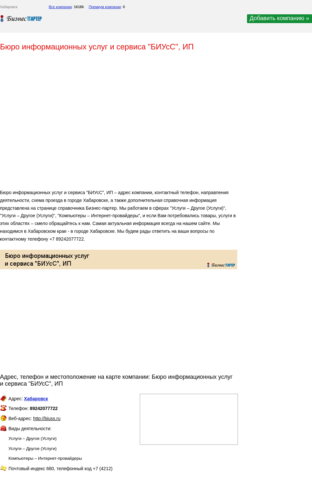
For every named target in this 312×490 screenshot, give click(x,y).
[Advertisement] (94, 123)
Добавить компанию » (279, 18)
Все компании (60, 7)
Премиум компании (105, 7)
